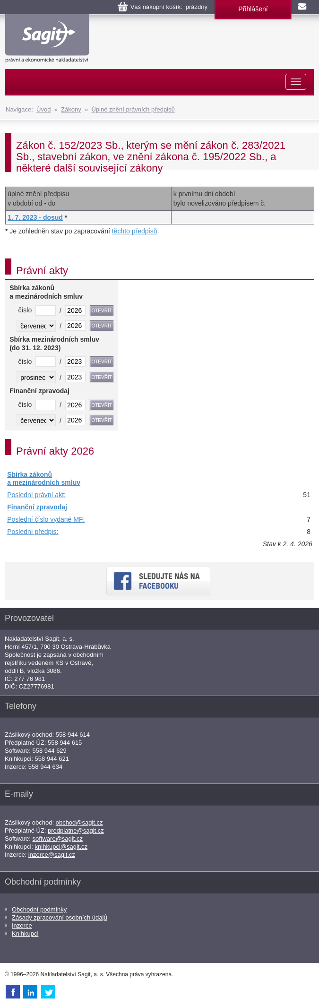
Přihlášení (252, 9)
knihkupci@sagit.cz (61, 846)
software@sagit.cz (58, 838)
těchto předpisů (134, 231)
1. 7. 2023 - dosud (35, 217)
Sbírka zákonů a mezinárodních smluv (43, 479)
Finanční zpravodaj (37, 507)
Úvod (43, 109)
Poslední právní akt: (36, 495)
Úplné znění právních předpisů (132, 109)
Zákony (71, 109)
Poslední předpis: (32, 531)
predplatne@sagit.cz (76, 830)
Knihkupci (25, 933)
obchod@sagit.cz (79, 822)
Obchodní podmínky (39, 909)
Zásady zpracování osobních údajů (59, 917)
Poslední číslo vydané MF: (46, 519)
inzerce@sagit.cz (51, 854)
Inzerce (22, 925)
